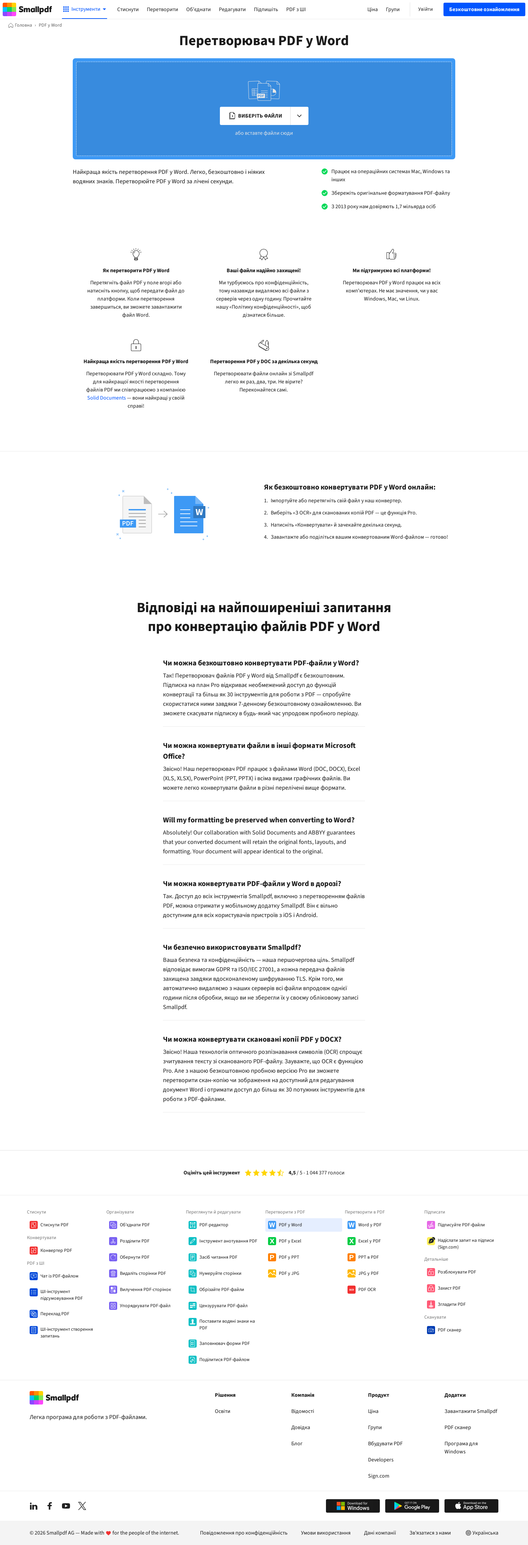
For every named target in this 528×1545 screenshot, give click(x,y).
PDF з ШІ (296, 9)
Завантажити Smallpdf (470, 1411)
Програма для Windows (461, 1447)
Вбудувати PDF (385, 1443)
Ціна (373, 1411)
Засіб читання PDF (218, 1257)
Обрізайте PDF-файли (221, 1289)
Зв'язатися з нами (430, 1533)
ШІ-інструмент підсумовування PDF (61, 1295)
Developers (381, 1459)
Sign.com (378, 1476)
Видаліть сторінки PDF (143, 1273)
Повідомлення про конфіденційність (244, 1533)
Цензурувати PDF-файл (223, 1305)
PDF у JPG (289, 1273)
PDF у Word (290, 1225)
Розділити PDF (135, 1241)
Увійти (425, 9)
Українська (481, 1533)
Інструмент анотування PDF (228, 1241)
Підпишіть (266, 9)
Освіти (222, 1411)
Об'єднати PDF (135, 1225)
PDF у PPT (289, 1257)
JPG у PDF (368, 1273)
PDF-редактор (213, 1225)
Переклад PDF (54, 1314)
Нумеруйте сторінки (220, 1273)
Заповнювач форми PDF (224, 1343)
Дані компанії (380, 1533)
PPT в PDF (368, 1257)
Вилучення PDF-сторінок (145, 1289)
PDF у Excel (290, 1241)
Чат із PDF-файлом (59, 1276)
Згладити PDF (452, 1304)
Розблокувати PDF (457, 1272)
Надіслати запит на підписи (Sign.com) (466, 1244)
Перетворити (162, 9)
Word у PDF (370, 1225)
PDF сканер (449, 1330)
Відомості (302, 1411)
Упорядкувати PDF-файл (145, 1305)
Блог (297, 1443)
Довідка (300, 1427)
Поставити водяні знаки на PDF (227, 1324)
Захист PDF (449, 1288)
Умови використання (326, 1533)
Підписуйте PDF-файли (461, 1225)
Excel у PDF (369, 1241)
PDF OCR (367, 1289)
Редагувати (232, 9)
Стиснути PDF (54, 1225)
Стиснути (128, 9)
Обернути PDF (135, 1257)
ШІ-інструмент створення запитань (66, 1332)
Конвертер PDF (56, 1250)
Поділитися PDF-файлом (224, 1359)
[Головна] (20, 25)
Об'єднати (198, 9)
